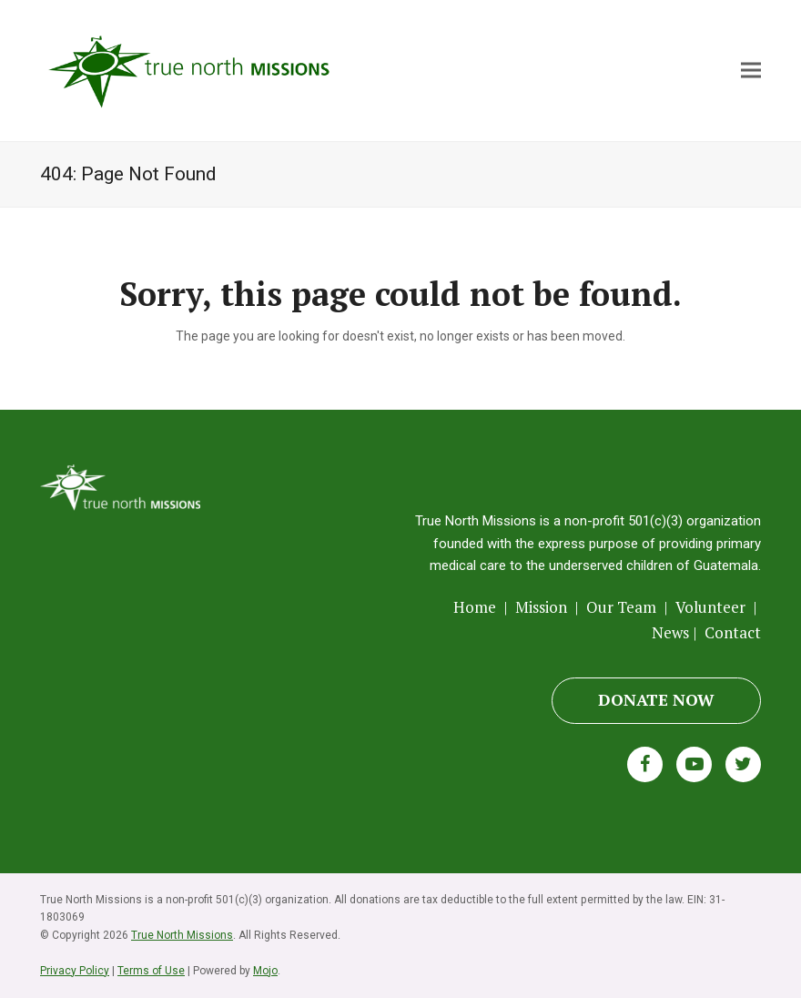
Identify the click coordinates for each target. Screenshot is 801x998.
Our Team (621, 606)
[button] (751, 70)
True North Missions (182, 935)
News (670, 632)
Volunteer (710, 606)
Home (476, 606)
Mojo (265, 970)
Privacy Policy (74, 970)
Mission (541, 606)
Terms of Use (151, 970)
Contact (733, 632)
